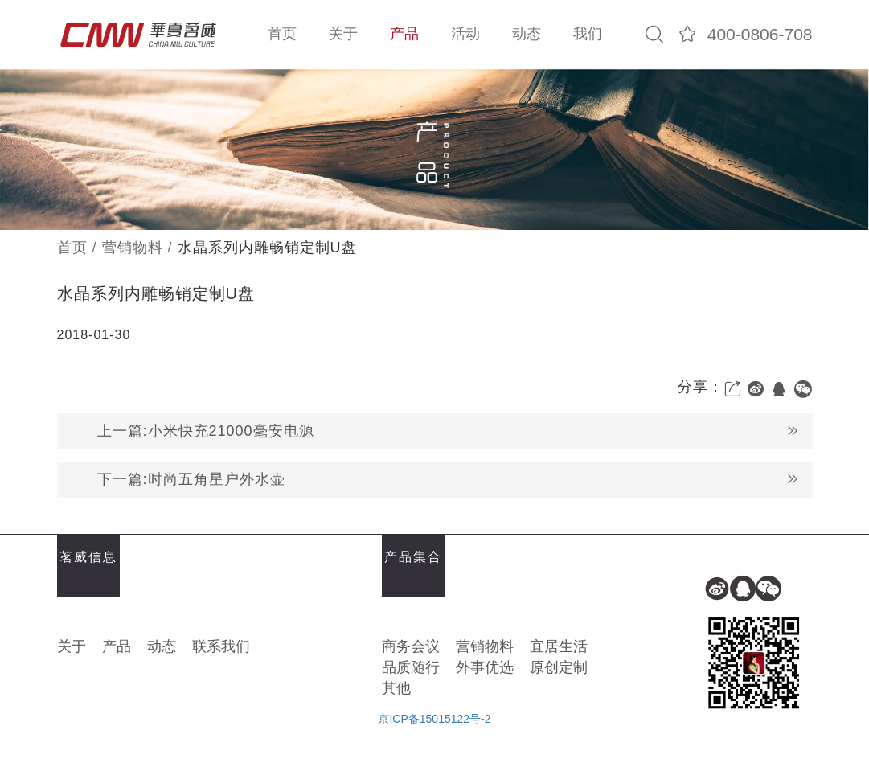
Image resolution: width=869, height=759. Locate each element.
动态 (526, 34)
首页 (282, 34)
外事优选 (485, 667)
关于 (343, 34)
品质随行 (411, 667)
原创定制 (559, 667)
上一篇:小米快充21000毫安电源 (448, 431)
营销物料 (132, 248)
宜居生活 (559, 646)
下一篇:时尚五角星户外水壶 (448, 480)
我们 (587, 34)
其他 (396, 688)
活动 (465, 34)
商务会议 (411, 646)
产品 (404, 34)
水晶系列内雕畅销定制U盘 (267, 248)
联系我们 (221, 646)
